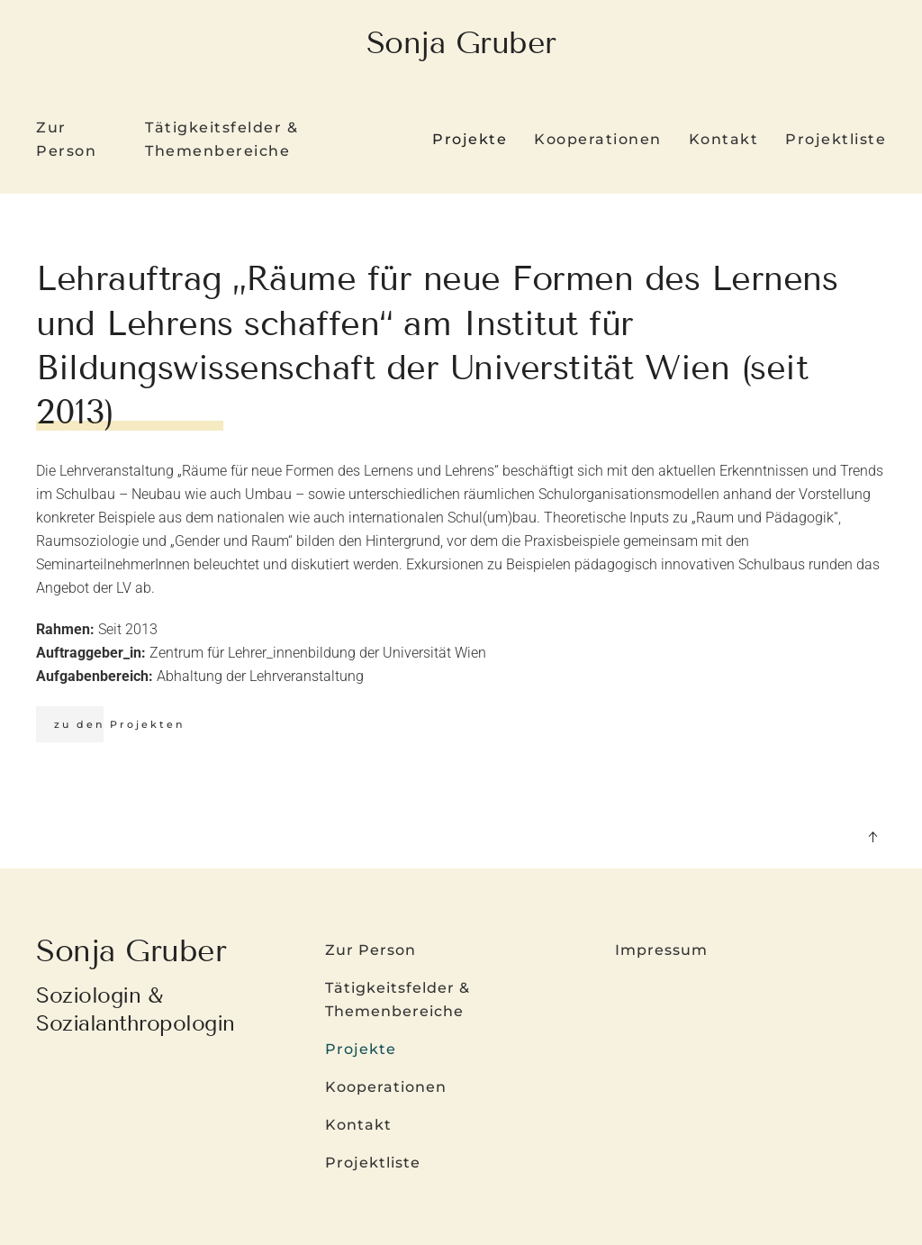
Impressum (661, 950)
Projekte (360, 1049)
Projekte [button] (469, 139)
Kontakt (724, 139)
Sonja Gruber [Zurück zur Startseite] (461, 42)
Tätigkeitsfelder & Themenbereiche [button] (221, 139)
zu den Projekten (119, 724)
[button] (872, 836)
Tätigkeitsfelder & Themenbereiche (397, 999)
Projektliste (835, 139)
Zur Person (66, 139)
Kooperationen (598, 139)
